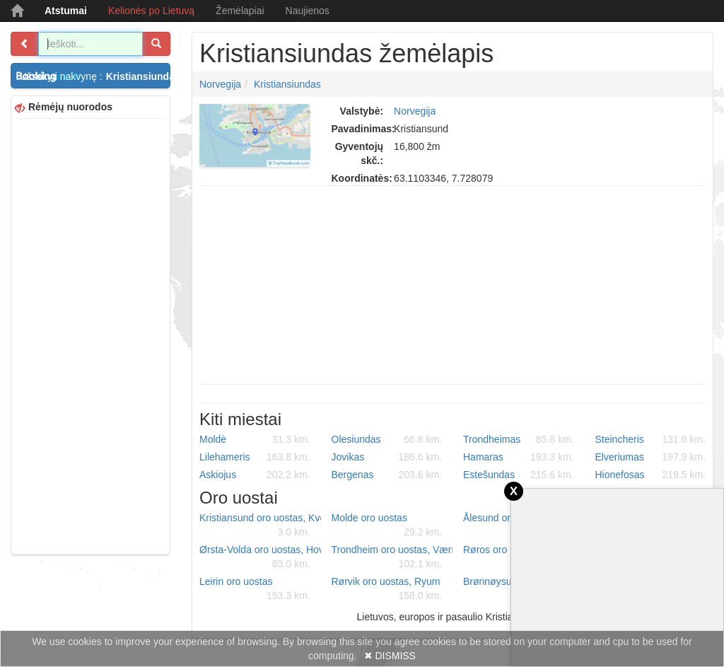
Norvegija (220, 84)
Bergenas (387, 475)
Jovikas (387, 457)
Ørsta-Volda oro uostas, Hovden (260, 557)
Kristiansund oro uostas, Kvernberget (260, 525)
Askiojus (254, 475)
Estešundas (518, 475)
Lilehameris (254, 457)
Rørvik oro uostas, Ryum (387, 589)
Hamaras (518, 457)
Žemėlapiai (240, 10)
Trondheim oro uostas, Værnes (392, 557)
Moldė (254, 439)
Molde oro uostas (387, 525)
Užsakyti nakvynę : (95, 76)
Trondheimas (518, 439)
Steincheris (650, 439)
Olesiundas (387, 439)
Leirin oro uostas (254, 589)
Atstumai (66, 10)
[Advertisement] (90, 334)
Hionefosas (650, 475)
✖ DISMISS (390, 655)
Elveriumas (650, 457)
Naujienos (307, 10)
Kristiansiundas (287, 84)
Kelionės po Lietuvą (151, 10)
